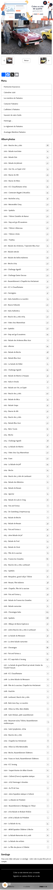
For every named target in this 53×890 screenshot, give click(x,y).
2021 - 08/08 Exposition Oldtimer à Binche (26, 829)
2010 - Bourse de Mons (26, 180)
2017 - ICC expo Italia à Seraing (26, 659)
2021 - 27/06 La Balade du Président (26, 817)
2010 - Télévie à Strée (26, 234)
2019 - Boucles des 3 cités (26, 735)
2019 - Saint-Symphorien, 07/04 (26, 729)
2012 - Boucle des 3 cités (26, 393)
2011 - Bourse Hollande (26, 305)
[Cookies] (5, 885)
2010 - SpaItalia (26, 210)
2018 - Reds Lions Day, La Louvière (26, 703)
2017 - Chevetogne (26, 647)
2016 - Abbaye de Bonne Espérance (26, 624)
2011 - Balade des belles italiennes (26, 257)
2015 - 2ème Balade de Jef (26, 535)
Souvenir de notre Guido (12, 115)
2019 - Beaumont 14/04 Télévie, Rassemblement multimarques (26, 722)
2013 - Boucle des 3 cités (26, 417)
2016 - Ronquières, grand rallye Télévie (26, 576)
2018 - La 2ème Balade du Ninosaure (26, 679)
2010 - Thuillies (26, 240)
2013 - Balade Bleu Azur (26, 423)
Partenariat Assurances (12, 87)
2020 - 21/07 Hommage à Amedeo (26, 782)
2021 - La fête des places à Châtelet (26, 847)
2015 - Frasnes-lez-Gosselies (26, 559)
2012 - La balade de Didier (26, 364)
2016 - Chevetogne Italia (26, 612)
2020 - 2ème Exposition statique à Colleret (26, 794)
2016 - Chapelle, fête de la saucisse (26, 588)
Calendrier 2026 (9, 92)
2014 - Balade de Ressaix (26, 488)
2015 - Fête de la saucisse (26, 553)
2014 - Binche (26, 470)
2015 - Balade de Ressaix (26, 523)
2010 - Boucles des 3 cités (26, 145)
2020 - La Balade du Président (26, 800)
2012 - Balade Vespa (26, 405)
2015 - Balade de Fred (26, 541)
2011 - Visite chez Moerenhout (26, 322)
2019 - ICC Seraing (26, 764)
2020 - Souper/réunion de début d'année (26, 770)
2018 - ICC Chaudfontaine (26, 673)
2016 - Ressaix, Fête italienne (26, 582)
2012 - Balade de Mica (26, 399)
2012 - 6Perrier (26, 346)
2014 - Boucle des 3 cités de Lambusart (26, 476)
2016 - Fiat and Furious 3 (26, 594)
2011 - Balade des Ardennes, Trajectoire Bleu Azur (26, 245)
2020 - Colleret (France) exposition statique (26, 776)
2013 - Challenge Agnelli (26, 440)
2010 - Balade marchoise (26, 151)
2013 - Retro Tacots (26, 429)
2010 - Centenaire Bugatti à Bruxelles (26, 192)
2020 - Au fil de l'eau (26, 788)
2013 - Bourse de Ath (26, 411)
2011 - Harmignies (26, 293)
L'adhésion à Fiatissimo (12, 109)
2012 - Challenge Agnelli (26, 370)
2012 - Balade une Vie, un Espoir (26, 387)
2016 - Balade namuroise (26, 606)
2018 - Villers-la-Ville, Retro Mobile (26, 709)
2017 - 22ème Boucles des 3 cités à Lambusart (26, 629)
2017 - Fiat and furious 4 (26, 653)
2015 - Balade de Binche (26, 517)
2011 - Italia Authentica (26, 310)
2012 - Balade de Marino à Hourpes (26, 375)
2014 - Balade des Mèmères (26, 482)
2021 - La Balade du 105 (26, 823)
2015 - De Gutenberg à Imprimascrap (26, 511)
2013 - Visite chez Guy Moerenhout (26, 452)
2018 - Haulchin (26, 691)
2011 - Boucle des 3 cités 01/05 (26, 316)
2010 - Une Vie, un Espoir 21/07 (26, 169)
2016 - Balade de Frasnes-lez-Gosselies (26, 600)
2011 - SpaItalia (26, 328)
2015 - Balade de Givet (26, 547)
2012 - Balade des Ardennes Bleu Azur (26, 340)
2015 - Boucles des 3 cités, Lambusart (26, 564)
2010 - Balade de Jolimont (26, 163)
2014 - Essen (26, 458)
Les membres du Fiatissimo (13, 98)
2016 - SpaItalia (26, 618)
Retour (26, 60)
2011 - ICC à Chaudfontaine (26, 287)
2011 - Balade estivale (26, 251)
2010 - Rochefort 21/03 (26, 198)
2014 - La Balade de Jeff (26, 464)
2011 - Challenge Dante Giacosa (26, 275)
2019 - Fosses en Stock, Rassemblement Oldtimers (26, 758)
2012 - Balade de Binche (26, 352)
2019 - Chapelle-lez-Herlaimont (26, 740)
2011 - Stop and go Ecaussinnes (26, 334)
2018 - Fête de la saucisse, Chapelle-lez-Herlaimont (26, 685)
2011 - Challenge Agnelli (26, 269)
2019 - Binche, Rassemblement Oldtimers (26, 752)
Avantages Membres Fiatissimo (15, 132)
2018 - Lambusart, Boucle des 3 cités (26, 697)
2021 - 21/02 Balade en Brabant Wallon (26, 811)
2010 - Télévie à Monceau (26, 228)
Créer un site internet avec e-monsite (26, 873)
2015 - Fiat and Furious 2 (26, 529)
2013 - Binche (26, 434)
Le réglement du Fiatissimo (13, 126)
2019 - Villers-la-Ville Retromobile (26, 746)
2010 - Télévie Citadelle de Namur (26, 216)
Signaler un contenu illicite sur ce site (26, 876)
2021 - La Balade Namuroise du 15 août (26, 835)
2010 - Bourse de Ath (26, 175)
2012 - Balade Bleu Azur (26, 358)
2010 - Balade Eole (26, 157)
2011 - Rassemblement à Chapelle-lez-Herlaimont (26, 281)
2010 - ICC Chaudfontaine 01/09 (26, 186)
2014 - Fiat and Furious (26, 505)
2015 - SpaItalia (26, 570)
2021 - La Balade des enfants (26, 841)
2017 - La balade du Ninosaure (26, 635)
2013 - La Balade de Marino (26, 446)
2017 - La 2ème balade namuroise (26, 641)
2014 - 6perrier (26, 494)
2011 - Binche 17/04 (26, 263)
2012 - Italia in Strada (26, 381)
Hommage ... (8, 121)
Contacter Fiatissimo (11, 104)
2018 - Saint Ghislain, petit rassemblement (26, 715)
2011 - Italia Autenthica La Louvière (26, 299)
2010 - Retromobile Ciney (26, 204)
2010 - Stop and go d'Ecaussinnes (26, 222)
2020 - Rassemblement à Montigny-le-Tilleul (26, 805)
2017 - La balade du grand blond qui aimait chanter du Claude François (26, 666)
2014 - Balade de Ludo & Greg (26, 499)
